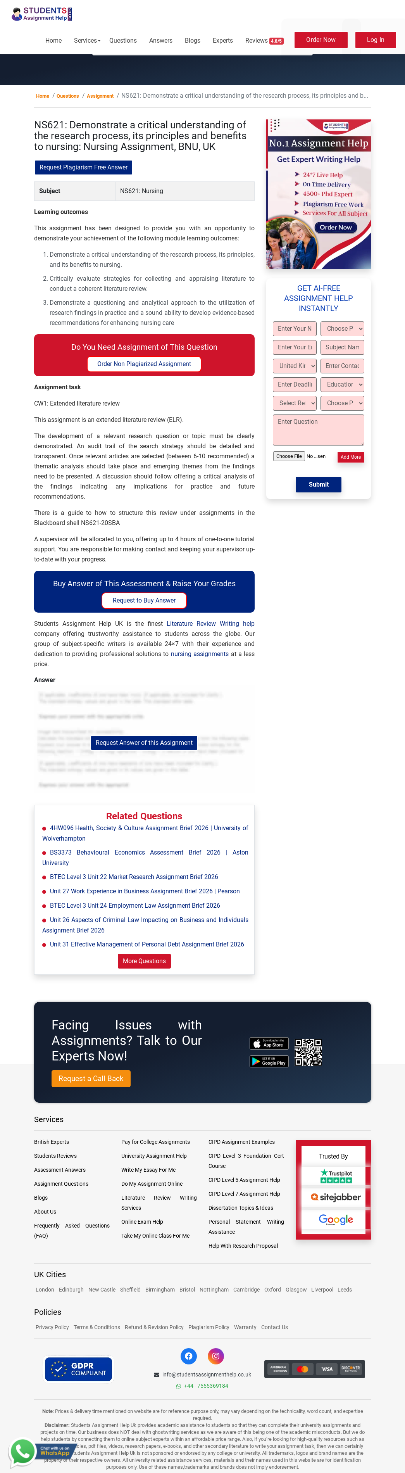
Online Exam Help (142, 1222)
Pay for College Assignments (155, 1142)
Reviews (264, 41)
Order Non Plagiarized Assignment (144, 364)
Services (85, 40)
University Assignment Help (154, 1156)
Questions (123, 40)
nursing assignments (200, 654)
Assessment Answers (60, 1170)
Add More (351, 457)
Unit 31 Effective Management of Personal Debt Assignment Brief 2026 (147, 944)
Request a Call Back (91, 1078)
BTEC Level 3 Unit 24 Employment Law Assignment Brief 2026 (135, 905)
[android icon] (269, 1061)
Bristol (187, 1290)
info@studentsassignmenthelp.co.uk (202, 1374)
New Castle (101, 1290)
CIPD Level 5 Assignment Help (244, 1180)
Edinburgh (71, 1290)
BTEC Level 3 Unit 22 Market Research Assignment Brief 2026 (134, 877)
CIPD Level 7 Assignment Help (244, 1194)
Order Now (321, 39)
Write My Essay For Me (148, 1170)
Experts (223, 40)
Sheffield (130, 1290)
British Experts (51, 1142)
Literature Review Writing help (211, 623)
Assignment (100, 96)
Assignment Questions (61, 1184)
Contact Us (274, 1327)
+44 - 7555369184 (202, 1386)
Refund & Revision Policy (154, 1327)
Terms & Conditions (97, 1327)
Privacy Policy (52, 1327)
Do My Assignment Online (152, 1184)
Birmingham (160, 1290)
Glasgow (297, 1290)
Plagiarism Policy (208, 1327)
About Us (45, 1212)
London (45, 1290)
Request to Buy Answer (144, 600)
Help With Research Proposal (243, 1246)
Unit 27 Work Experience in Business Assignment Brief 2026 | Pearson (145, 891)
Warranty (245, 1327)
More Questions (144, 961)
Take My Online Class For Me (155, 1236)
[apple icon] (269, 1043)
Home (53, 40)
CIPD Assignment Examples (242, 1142)
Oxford (272, 1290)
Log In (376, 39)
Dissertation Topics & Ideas (241, 1208)
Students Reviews (55, 1156)
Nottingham (214, 1290)
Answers (160, 40)
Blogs (192, 40)
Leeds (345, 1290)
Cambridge (246, 1290)
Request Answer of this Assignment (144, 742)
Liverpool (322, 1290)
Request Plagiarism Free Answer (84, 167)
